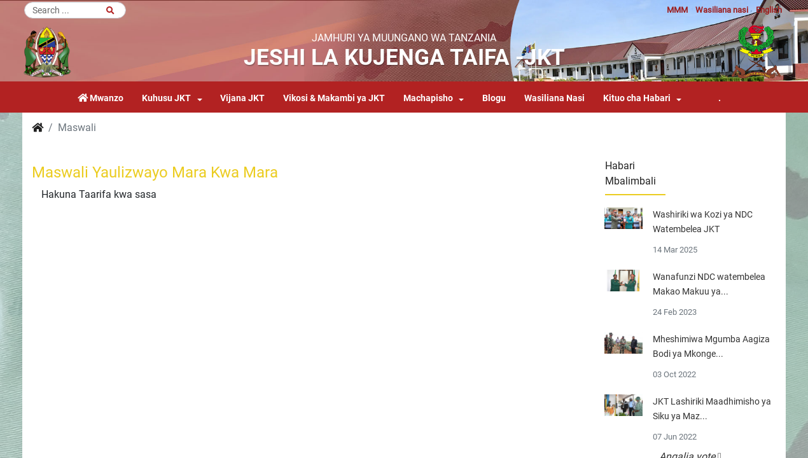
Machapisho (428, 98)
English (769, 10)
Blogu (494, 98)
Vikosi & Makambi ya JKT (334, 98)
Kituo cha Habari (637, 98)
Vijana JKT (242, 98)
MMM (677, 10)
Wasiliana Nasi (554, 98)
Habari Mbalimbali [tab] (630, 173)
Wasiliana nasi (721, 10)
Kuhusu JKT (166, 98)
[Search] (75, 10)
